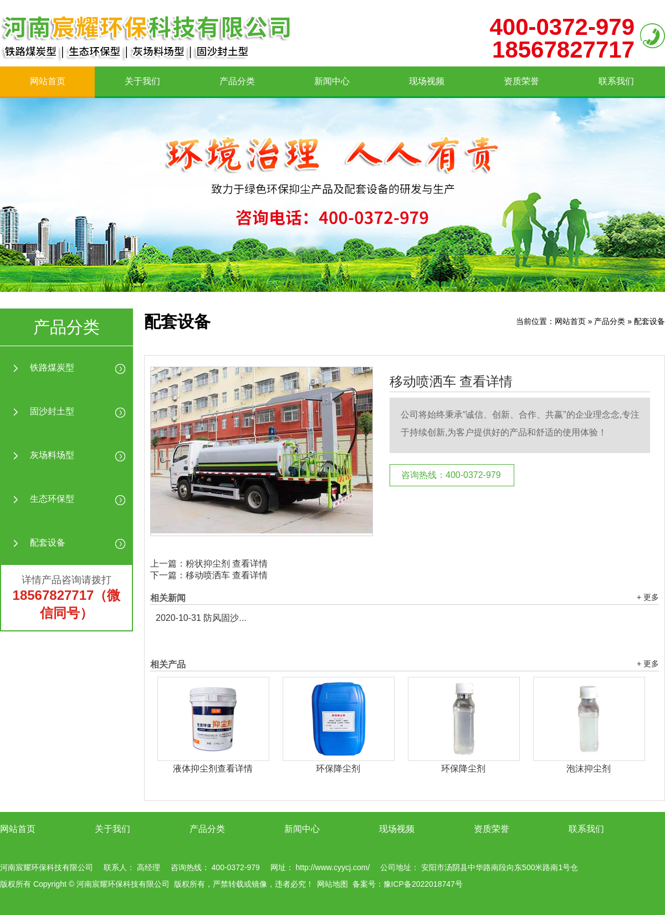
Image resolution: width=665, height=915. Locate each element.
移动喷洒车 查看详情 (451, 381)
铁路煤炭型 (52, 367)
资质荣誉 (521, 81)
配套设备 (47, 542)
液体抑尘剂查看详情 (213, 768)
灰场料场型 (52, 455)
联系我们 (616, 81)
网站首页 (47, 81)
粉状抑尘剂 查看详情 (227, 563)
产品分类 (237, 81)
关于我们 (142, 81)
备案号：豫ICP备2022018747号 (407, 884)
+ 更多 (648, 597)
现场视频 (426, 81)
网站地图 (332, 884)
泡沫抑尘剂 (588, 768)
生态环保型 (52, 498)
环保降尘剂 (338, 768)
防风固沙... (201, 618)
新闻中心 (332, 81)
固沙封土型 (52, 411)
